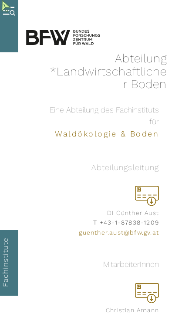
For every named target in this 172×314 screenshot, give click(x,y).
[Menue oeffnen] (11, 26)
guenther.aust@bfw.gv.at (119, 232)
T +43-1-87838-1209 (126, 222)
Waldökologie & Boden (107, 133)
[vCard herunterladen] (147, 195)
